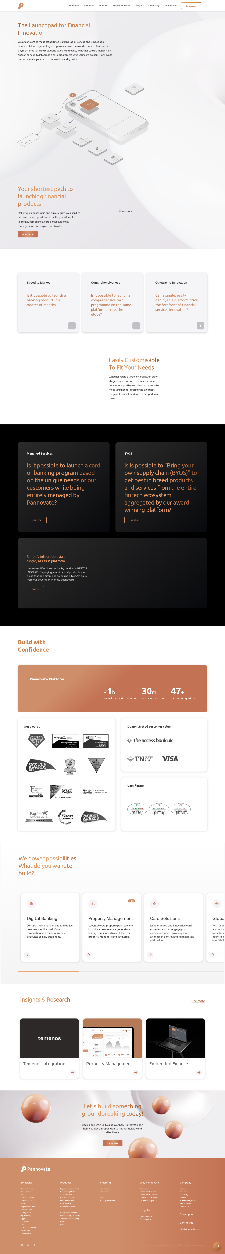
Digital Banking (27, 1189)
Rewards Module (67, 1198)
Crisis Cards (25, 1230)
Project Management (148, 1201)
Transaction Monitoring (69, 1218)
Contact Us (184, 1207)
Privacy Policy (185, 1204)
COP (62, 1224)
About (182, 1189)
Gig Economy (26, 1216)
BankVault (104, 1192)
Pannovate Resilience (149, 1195)
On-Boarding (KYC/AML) (70, 1216)
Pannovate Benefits (148, 1192)
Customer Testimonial (149, 1198)
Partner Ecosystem (187, 1201)
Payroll (23, 1204)
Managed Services (107, 1201)
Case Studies (145, 1219)
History (183, 1198)
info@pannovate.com (190, 1229)
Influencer (25, 1221)
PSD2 (62, 1221)
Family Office (26, 1213)
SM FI (23, 1195)
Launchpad (104, 1189)
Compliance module (68, 1213)
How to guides (146, 1216)
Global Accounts (27, 1198)
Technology (144, 1189)
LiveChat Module (67, 1201)
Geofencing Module (68, 1192)
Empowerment (27, 1233)
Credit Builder (26, 1210)
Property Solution (28, 1207)
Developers (186, 1214)
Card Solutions (27, 1192)
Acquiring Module (67, 1195)
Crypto (23, 1218)
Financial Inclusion (28, 1227)
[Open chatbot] (217, 1246)
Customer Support (67, 1207)
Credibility (184, 1195)
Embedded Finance (28, 1201)
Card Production (67, 1204)
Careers (183, 1192)
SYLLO (102, 1198)
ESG (22, 1224)
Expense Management (69, 1189)
